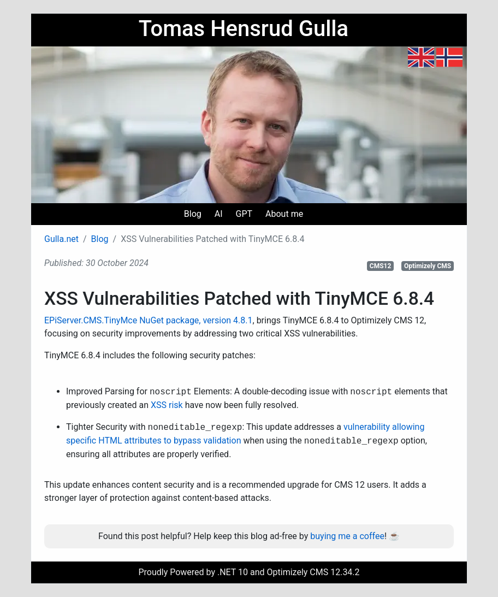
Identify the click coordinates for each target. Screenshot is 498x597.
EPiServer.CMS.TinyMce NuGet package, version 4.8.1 (148, 320)
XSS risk (167, 405)
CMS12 (381, 266)
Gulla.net (61, 239)
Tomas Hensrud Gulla (243, 29)
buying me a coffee (347, 536)
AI (219, 214)
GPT (244, 214)
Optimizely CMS (427, 266)
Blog (192, 214)
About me (284, 214)
